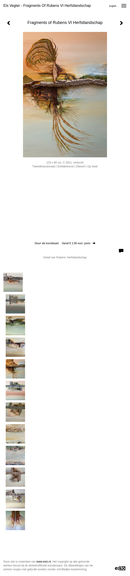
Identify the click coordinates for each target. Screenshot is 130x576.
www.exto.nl (43, 561)
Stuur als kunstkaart (65, 243)
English (112, 6)
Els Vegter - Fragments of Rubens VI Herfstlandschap (47, 6)
